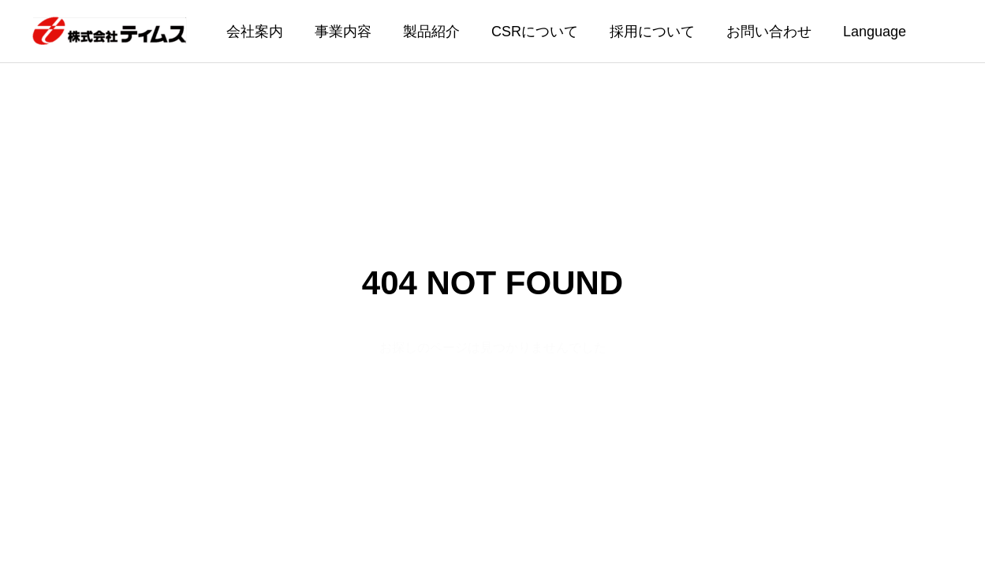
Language (874, 31)
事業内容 (343, 31)
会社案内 (254, 31)
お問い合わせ (769, 31)
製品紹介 (431, 31)
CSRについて (534, 31)
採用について (652, 31)
